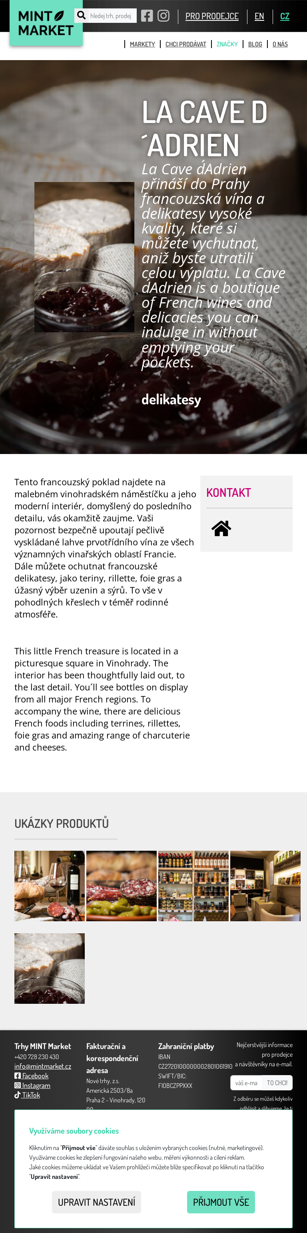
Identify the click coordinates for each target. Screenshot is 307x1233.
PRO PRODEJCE (212, 15)
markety (142, 44)
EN (259, 15)
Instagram (32, 1085)
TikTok (27, 1094)
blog (255, 44)
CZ (284, 15)
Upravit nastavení (96, 1202)
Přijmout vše (221, 1202)
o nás (280, 44)
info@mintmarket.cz (42, 1065)
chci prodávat (185, 44)
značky (227, 44)
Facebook (31, 1075)
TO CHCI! (277, 1083)
